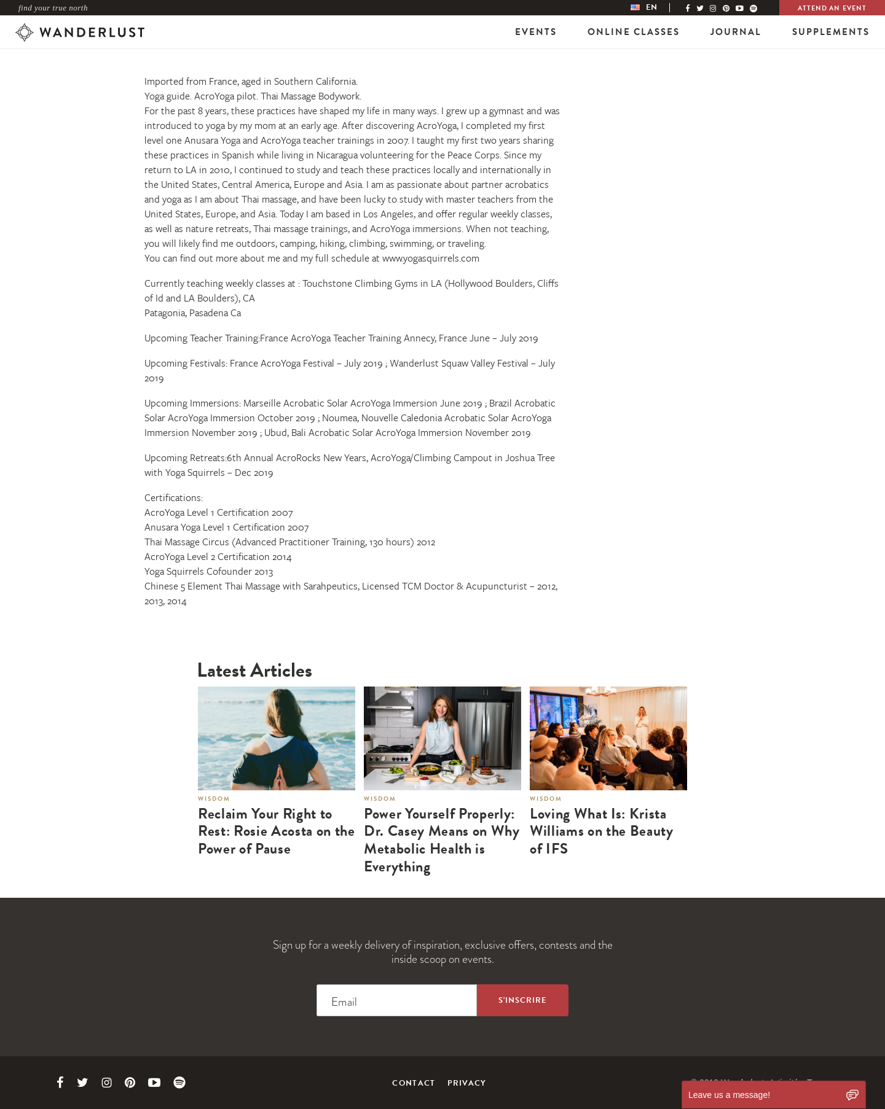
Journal (735, 32)
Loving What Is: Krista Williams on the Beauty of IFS (602, 831)
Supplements (831, 32)
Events (536, 32)
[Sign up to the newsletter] (522, 1000)
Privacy (467, 1083)
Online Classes (634, 32)
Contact (413, 1083)
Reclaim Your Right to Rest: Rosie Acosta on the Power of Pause (276, 831)
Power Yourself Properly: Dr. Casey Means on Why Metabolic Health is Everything (442, 840)
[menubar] (656, 7)
